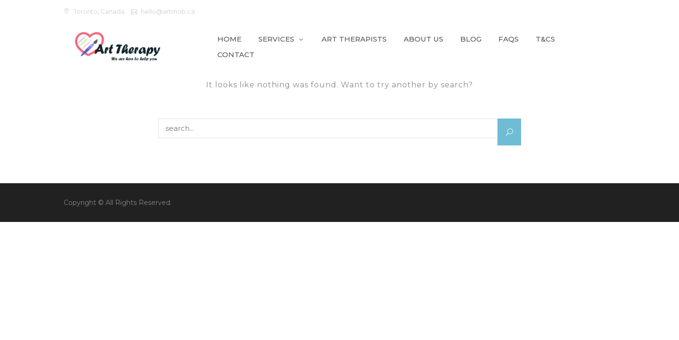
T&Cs (545, 38)
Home (229, 38)
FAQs (508, 38)
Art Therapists (354, 38)
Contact (236, 54)
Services (276, 38)
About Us (423, 38)
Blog (470, 38)
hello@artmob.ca (168, 11)
